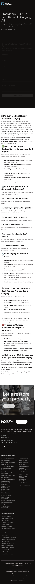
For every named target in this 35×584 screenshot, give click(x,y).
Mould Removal (23, 460)
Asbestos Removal (24, 466)
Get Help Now (21, 422)
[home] (8, 4)
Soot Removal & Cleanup (8, 462)
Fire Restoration (6, 460)
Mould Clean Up (23, 474)
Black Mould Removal (22, 480)
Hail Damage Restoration (8, 475)
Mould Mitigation (23, 472)
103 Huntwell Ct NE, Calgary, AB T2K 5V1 (17, 569)
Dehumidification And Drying (7, 503)
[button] (32, 4)
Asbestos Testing (23, 458)
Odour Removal (6, 477)
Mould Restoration (24, 462)
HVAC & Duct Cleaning (8, 458)
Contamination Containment (6, 487)
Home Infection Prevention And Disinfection (6, 483)
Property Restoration (24, 485)
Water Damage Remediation (6, 506)
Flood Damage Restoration (5, 497)
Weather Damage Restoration (6, 469)
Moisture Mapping (6, 495)
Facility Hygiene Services (8, 479)
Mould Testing (22, 464)
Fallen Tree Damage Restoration (7, 473)
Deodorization (5, 464)
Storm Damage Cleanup (8, 466)
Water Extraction (6, 492)
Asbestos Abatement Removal (24, 469)
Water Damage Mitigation (8, 500)
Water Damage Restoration (6, 490)
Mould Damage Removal (23, 477)
